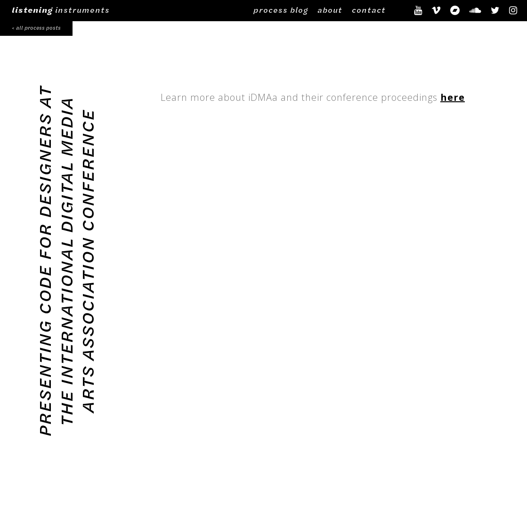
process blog (280, 10)
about (329, 10)
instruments (61, 10)
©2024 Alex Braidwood (196, 486)
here (452, 97)
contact (369, 10)
